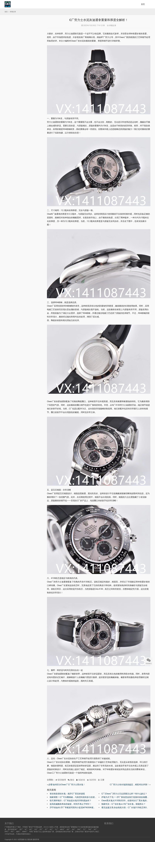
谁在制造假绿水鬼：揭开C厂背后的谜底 (67, 793)
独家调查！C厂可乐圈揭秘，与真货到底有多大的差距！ (74, 797)
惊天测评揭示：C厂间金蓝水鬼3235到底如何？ (70, 800)
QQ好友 (80, 780)
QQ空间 (91, 780)
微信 (71, 780)
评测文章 (112, 25)
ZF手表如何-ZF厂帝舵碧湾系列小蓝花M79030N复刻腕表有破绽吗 (79, 807)
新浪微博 (60, 780)
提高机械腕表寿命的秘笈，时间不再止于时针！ (71, 804)
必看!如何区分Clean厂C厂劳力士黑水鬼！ (66, 784)
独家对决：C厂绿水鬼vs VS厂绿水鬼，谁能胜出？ (123, 804)
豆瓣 (101, 780)
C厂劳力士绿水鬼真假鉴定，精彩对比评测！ (129, 784)
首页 (143, 4)
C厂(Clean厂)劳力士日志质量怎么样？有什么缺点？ (124, 793)
